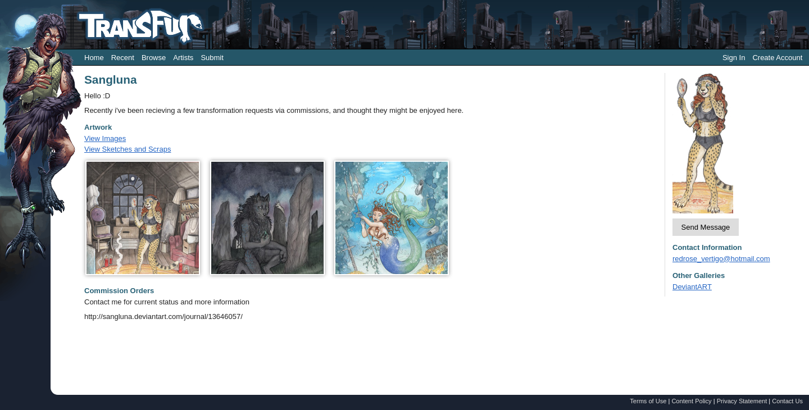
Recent (122, 57)
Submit (212, 57)
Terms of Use (648, 401)
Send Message (705, 227)
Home (94, 57)
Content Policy (691, 401)
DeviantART (692, 287)
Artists (183, 57)
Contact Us (787, 401)
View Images (105, 138)
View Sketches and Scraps (127, 149)
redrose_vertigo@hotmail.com (721, 258)
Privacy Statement (742, 401)
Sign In (733, 57)
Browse (154, 57)
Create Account (777, 57)
